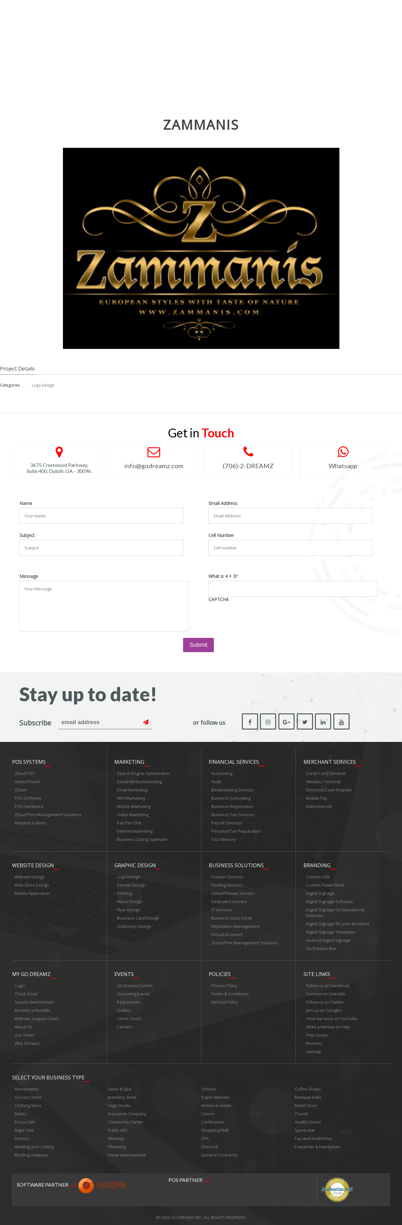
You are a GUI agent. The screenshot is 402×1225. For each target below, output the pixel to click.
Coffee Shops (308, 1085)
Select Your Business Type (48, 1074)
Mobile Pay (316, 797)
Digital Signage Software (329, 899)
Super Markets (215, 1094)
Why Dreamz (27, 1041)
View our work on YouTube (332, 1016)
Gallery (124, 1008)
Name (25, 503)
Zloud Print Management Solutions (48, 813)
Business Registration (232, 805)
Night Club (24, 1127)
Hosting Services (227, 883)
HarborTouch (27, 780)
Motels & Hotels (216, 1102)
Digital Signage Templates (331, 930)
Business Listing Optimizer (142, 838)
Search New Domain (34, 999)
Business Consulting (230, 797)
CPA (205, 1135)
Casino (208, 1110)
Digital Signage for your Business (338, 922)
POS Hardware (29, 805)
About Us (23, 1024)
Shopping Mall (214, 1127)
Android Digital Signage (328, 938)
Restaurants (26, 1085)
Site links (316, 971)
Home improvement (127, 1151)
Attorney (116, 1135)
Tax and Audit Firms (313, 1135)
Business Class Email (231, 916)
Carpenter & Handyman (317, 1143)
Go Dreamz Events (135, 983)
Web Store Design (32, 883)
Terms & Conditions (230, 991)
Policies (220, 971)
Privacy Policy (224, 983)
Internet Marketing (135, 830)
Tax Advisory (223, 838)
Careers (125, 1024)
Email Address (222, 503)
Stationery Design (134, 924)
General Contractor (219, 1151)
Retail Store (306, 1102)
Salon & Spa (119, 1085)
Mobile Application (32, 891)
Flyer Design (128, 908)
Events (124, 971)
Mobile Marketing (133, 805)
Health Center (308, 1118)
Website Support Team (37, 1016)
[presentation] (256, 616)
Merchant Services (329, 760)
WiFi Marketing (131, 797)
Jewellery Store (122, 1094)
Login (20, 983)
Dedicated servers (229, 899)
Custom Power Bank (325, 883)
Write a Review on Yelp (328, 1024)
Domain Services (227, 875)
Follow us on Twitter (325, 999)
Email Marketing (132, 789)
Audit (216, 780)
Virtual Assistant (226, 932)
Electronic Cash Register (329, 789)
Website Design (33, 863)
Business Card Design (138, 916)
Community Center (125, 1118)
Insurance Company (127, 1110)
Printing (124, 891)
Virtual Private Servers (233, 891)
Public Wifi (117, 1127)
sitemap (314, 1049)
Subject (27, 535)
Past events (128, 999)
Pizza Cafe (25, 1118)
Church (301, 1110)
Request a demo (30, 822)
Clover (21, 789)
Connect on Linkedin (325, 991)
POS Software (28, 797)
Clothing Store (28, 1102)
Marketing (129, 760)
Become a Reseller (33, 1008)
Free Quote (317, 1032)
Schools (208, 1085)
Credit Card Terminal (325, 772)
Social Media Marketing (139, 780)
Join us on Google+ (324, 1008)
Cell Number (221, 535)
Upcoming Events (133, 991)
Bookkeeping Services (232, 789)
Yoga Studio (119, 1102)
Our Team (24, 1032)
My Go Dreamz (31, 971)
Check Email (26, 991)
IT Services (221, 908)
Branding (316, 863)
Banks (21, 1110)
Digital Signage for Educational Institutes (335, 910)
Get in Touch (129, 1016)
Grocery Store (28, 1094)
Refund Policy (224, 999)
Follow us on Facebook (328, 983)
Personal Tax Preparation (236, 830)
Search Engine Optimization (143, 772)
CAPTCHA (218, 599)
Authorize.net (319, 805)
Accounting (221, 772)
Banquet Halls (308, 1094)
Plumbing (117, 1143)
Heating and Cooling (34, 1143)
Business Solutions (236, 863)
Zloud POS (25, 772)
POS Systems (29, 760)
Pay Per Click (129, 822)
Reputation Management (235, 924)
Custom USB (318, 875)
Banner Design (131, 883)
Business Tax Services (233, 813)
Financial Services (234, 760)
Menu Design (129, 899)
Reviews (314, 1041)
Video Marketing (132, 813)
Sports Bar (305, 1127)
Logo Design (43, 385)
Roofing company (31, 1151)
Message (28, 576)
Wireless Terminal (323, 780)
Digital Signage (320, 891)
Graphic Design (135, 863)
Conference (212, 1118)
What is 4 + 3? (222, 576)
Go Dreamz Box (321, 946)
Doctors (22, 1135)
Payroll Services (226, 822)
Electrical (209, 1143)
